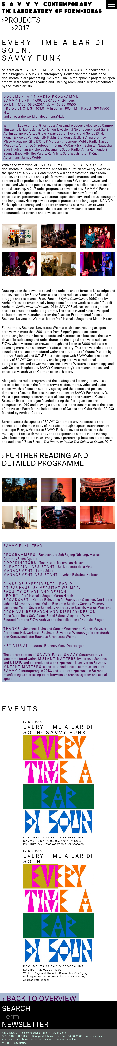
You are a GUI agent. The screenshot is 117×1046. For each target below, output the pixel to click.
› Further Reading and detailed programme (45, 457)
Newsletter (25, 1023)
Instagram (36, 1039)
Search (16, 1007)
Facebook (22, 1039)
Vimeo (60, 1039)
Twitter (49, 1039)
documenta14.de (52, 115)
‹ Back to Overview (39, 997)
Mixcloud (72, 1039)
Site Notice (20, 1042)
